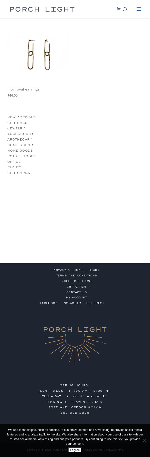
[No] (144, 440)
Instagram (72, 303)
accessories (21, 134)
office (14, 162)
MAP (97, 402)
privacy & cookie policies (76, 270)
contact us (76, 292)
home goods (20, 151)
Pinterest (95, 303)
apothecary (19, 139)
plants (14, 167)
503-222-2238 (75, 413)
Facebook (49, 303)
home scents (21, 145)
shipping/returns (77, 281)
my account (76, 297)
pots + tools (21, 156)
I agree (75, 450)
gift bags (17, 123)
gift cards (18, 173)
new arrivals (21, 117)
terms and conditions (76, 275)
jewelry (16, 128)
